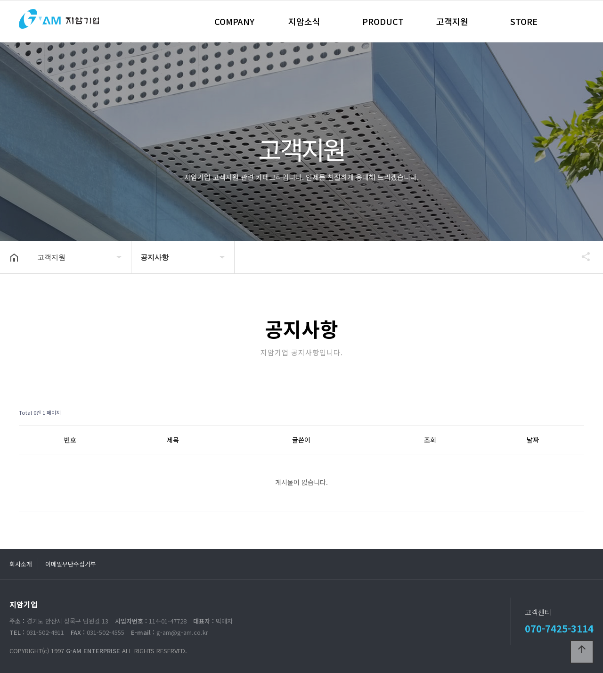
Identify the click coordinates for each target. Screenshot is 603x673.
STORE (524, 21)
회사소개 (20, 563)
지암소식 (304, 21)
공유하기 (581, 256)
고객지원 (452, 21)
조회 (430, 439)
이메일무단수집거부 (70, 563)
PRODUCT (383, 21)
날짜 (533, 439)
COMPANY (234, 21)
